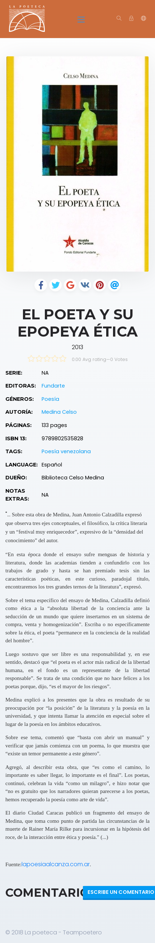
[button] (143, 18)
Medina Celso (59, 412)
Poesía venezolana (66, 451)
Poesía (50, 399)
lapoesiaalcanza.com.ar (56, 864)
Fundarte (53, 385)
